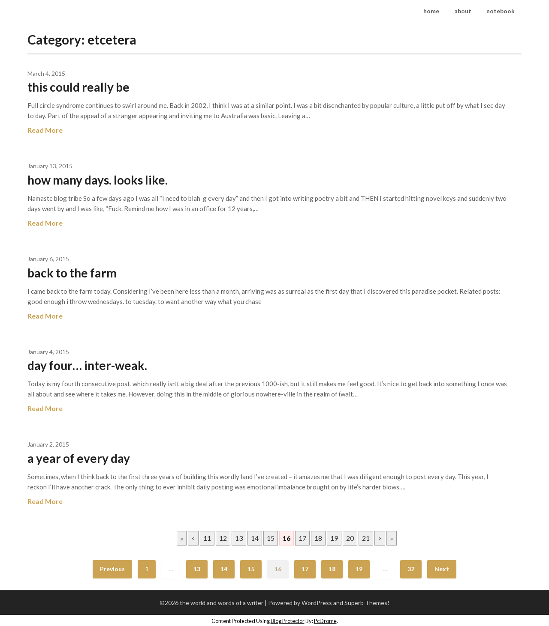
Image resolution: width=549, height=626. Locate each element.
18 (318, 538)
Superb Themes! (366, 602)
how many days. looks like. (97, 180)
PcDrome (325, 620)
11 (207, 538)
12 (223, 538)
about (462, 11)
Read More (45, 130)
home (431, 11)
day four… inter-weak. (87, 365)
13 (239, 538)
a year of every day (78, 458)
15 (270, 538)
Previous (112, 568)
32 (410, 568)
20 (350, 538)
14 (255, 538)
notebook (500, 11)
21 (366, 538)
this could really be (78, 87)
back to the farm (72, 272)
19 (334, 538)
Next (441, 568)
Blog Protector (288, 620)
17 (302, 538)
